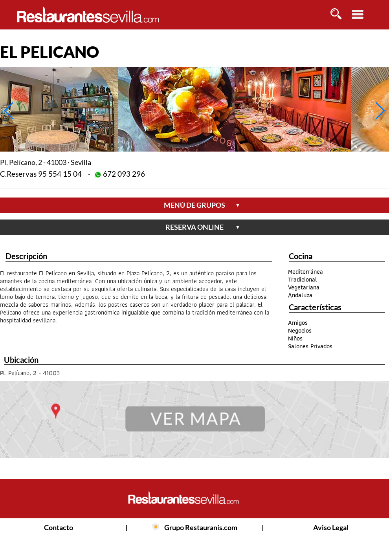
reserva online (202, 227)
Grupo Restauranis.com (200, 527)
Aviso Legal (331, 527)
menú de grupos (202, 205)
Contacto (58, 527)
